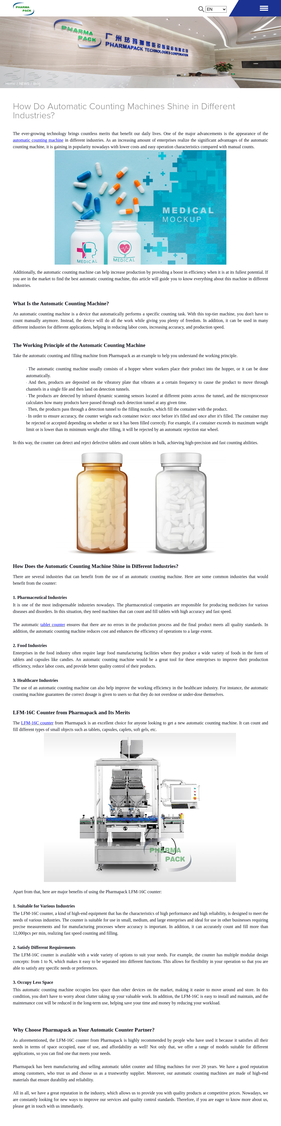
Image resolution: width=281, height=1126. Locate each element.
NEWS (24, 84)
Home (10, 84)
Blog (37, 84)
